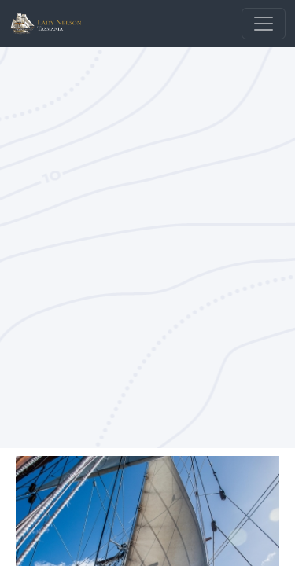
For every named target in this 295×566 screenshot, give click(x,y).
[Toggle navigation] (264, 23)
